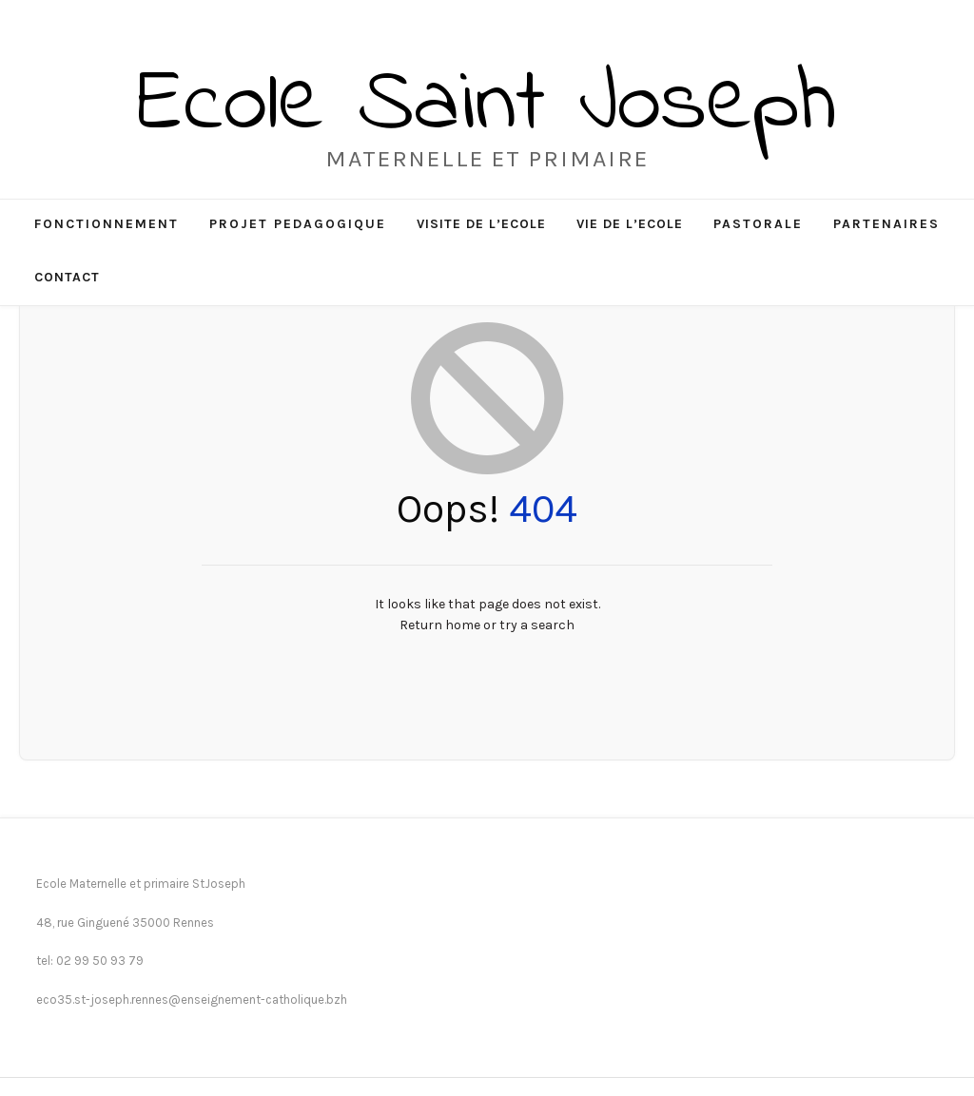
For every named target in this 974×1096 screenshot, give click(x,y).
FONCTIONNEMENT (106, 224)
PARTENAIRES (886, 224)
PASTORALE (758, 224)
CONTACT (67, 277)
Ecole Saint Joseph (487, 106)
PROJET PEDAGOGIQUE (297, 224)
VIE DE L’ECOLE (629, 224)
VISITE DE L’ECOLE (481, 224)
